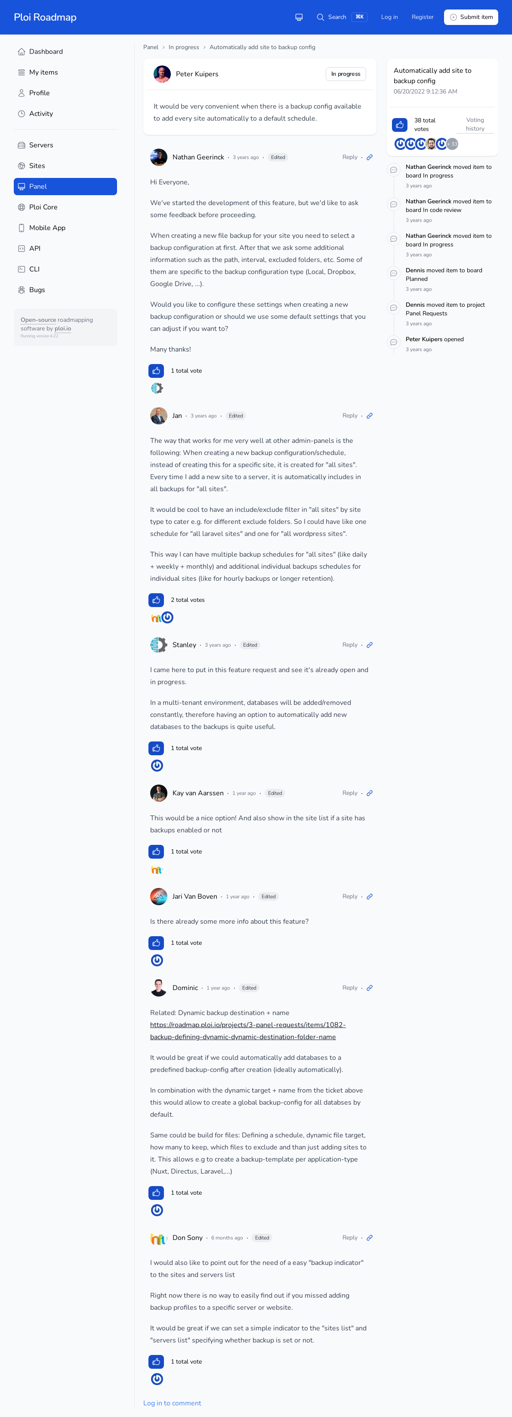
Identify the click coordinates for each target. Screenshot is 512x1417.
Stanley (184, 645)
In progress (184, 47)
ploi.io (63, 328)
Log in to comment (172, 1403)
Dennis (416, 270)
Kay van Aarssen (198, 793)
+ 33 (452, 143)
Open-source (38, 320)
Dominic (185, 988)
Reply (350, 157)
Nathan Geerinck (198, 157)
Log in (389, 17)
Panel (150, 47)
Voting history (475, 124)
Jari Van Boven (195, 896)
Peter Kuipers (425, 339)
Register (423, 17)
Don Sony (188, 1238)
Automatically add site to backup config (262, 47)
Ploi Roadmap (45, 17)
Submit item (471, 17)
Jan (177, 415)
